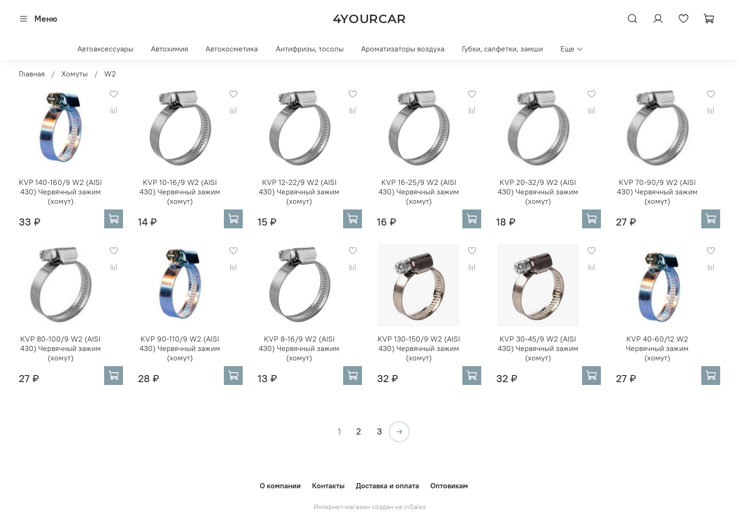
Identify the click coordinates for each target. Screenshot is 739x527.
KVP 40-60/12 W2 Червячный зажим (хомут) (657, 348)
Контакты (328, 485)
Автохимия (169, 48)
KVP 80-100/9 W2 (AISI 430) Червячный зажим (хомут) (60, 348)
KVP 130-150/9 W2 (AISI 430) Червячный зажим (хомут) (419, 348)
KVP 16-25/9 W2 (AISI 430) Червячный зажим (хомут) (418, 191)
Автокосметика (231, 48)
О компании (280, 485)
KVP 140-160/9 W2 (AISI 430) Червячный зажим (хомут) (60, 191)
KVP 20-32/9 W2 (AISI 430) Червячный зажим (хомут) (538, 191)
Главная (32, 73)
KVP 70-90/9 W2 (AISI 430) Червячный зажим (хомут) (657, 191)
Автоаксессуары (105, 48)
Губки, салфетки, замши (502, 48)
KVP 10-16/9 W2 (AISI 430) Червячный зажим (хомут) (180, 191)
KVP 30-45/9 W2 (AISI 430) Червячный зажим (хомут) (538, 348)
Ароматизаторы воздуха (402, 48)
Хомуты (74, 73)
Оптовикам (449, 485)
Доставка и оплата (387, 485)
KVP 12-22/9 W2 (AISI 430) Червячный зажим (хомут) (299, 191)
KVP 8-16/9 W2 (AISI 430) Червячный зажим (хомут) (299, 348)
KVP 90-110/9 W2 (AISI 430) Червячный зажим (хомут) (180, 348)
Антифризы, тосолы (310, 48)
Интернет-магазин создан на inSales (369, 506)
